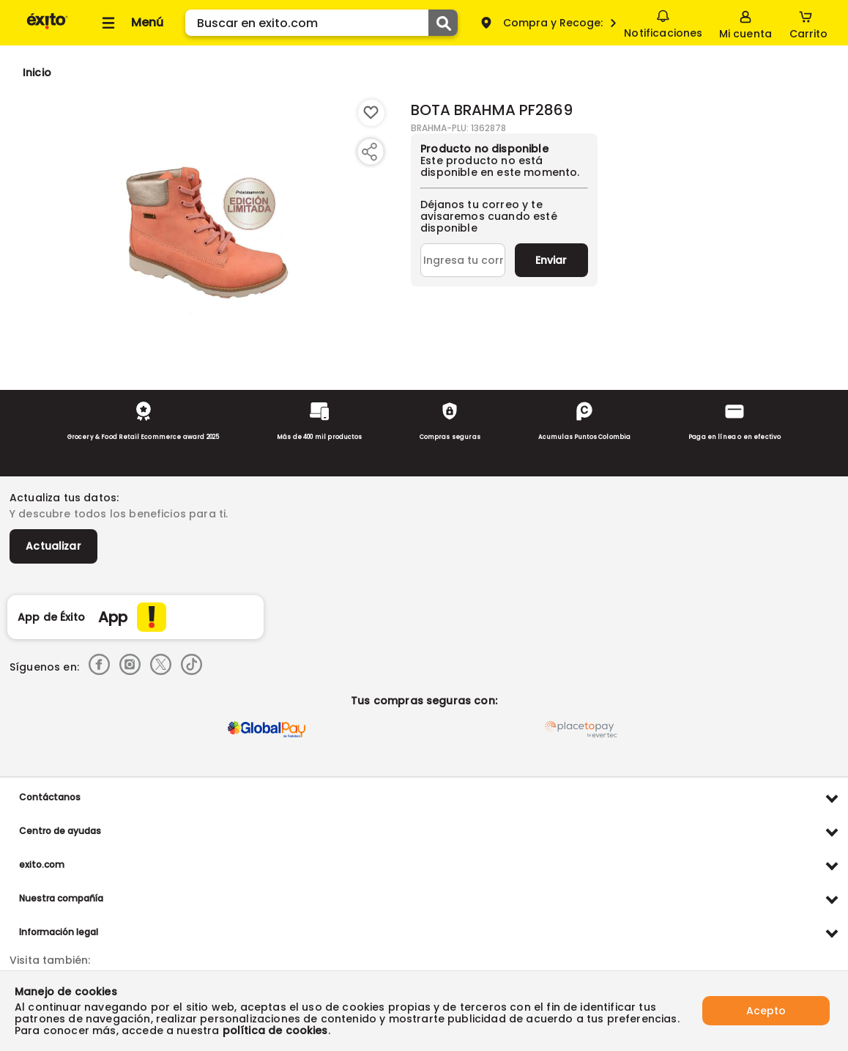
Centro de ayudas (60, 831)
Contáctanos (50, 797)
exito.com (41, 864)
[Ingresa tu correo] (462, 260)
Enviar (551, 260)
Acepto (766, 1010)
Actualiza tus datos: (64, 498)
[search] (321, 23)
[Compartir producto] (369, 152)
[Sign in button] (745, 22)
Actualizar (53, 546)
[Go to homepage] (37, 72)
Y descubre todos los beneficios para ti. (119, 514)
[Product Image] (208, 228)
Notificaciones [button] (663, 22)
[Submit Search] (443, 23)
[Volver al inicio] (47, 28)
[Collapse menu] (130, 22)
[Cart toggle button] (808, 22)
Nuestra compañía (61, 898)
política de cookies (275, 1030)
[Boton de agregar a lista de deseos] (371, 113)
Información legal (58, 932)
